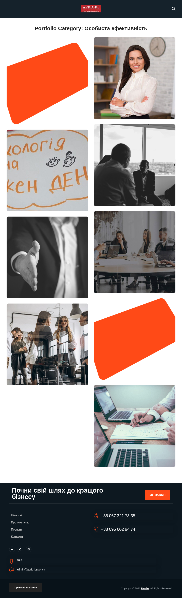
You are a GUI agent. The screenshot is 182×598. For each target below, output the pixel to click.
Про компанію (20, 522)
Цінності (16, 515)
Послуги (16, 529)
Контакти (17, 536)
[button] (173, 9)
